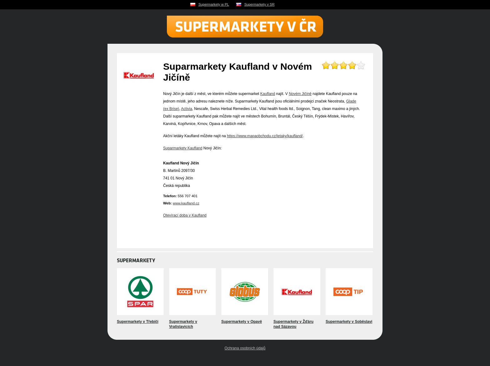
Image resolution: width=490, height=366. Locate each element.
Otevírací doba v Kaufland (185, 215)
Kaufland (267, 94)
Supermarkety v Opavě (241, 321)
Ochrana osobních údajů (245, 348)
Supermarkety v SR (259, 4)
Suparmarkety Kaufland (182, 148)
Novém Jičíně (300, 94)
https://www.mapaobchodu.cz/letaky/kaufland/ (265, 136)
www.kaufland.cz (186, 203)
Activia (186, 109)
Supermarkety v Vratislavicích (183, 324)
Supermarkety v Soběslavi (349, 321)
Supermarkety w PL (213, 4)
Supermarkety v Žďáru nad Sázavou (293, 324)
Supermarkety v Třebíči (137, 321)
